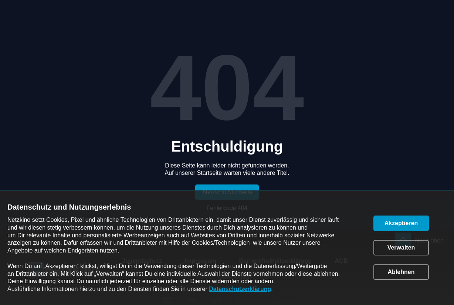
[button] (401, 223)
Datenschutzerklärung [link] (240, 289)
